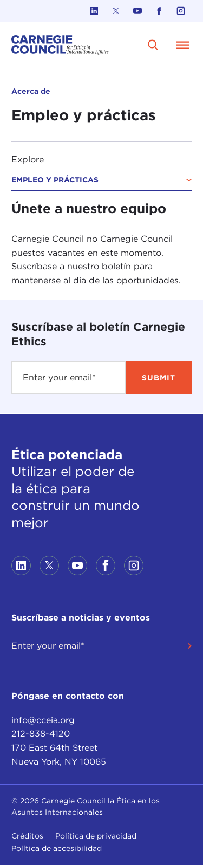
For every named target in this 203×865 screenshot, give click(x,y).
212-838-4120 (40, 733)
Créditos (27, 836)
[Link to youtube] (137, 11)
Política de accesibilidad (56, 848)
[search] (153, 45)
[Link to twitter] (116, 11)
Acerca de (30, 91)
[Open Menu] (183, 44)
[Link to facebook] (159, 11)
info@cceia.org (43, 720)
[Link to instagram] (181, 11)
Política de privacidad (95, 836)
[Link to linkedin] (94, 11)
